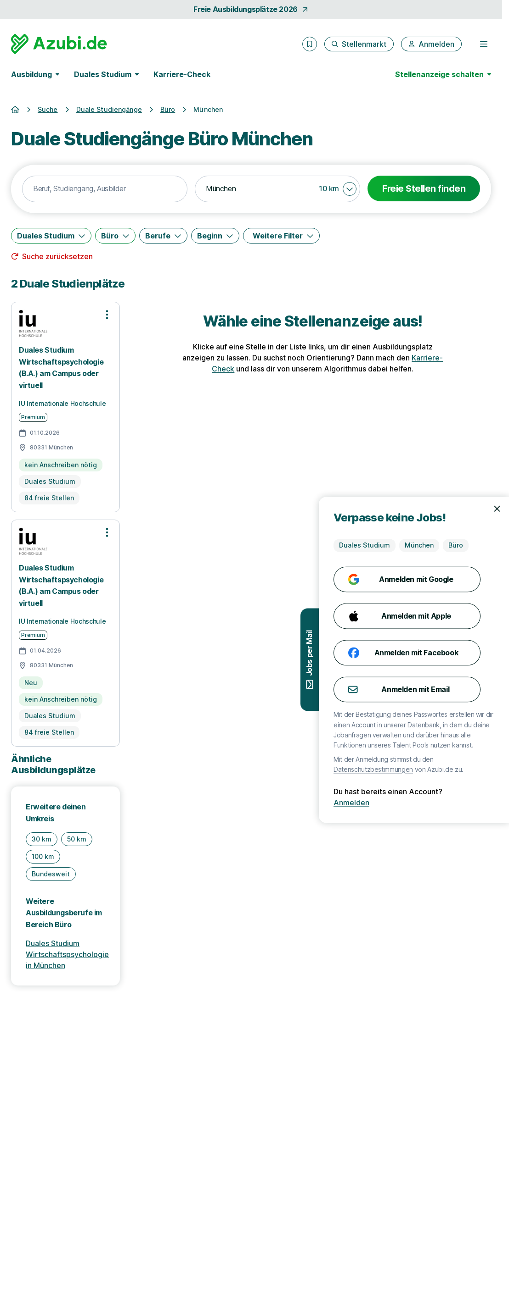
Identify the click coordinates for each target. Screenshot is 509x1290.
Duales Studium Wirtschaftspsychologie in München (67, 954)
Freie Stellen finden (423, 188)
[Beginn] (215, 236)
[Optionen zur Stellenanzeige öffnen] (107, 314)
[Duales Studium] (51, 236)
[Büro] (115, 236)
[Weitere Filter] (281, 236)
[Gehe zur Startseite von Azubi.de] (59, 44)
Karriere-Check (181, 74)
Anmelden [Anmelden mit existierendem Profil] (480, 802)
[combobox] (104, 189)
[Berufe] (163, 236)
